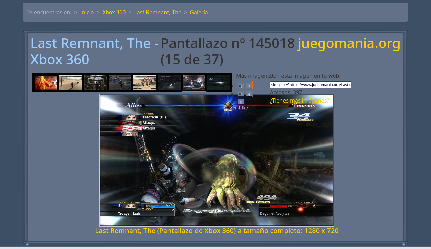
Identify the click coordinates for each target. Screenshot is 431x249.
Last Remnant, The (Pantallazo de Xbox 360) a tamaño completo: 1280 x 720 (216, 230)
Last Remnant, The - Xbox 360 (94, 51)
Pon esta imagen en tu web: (305, 76)
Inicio (87, 12)
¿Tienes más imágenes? (299, 100)
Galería (199, 12)
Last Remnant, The (157, 12)
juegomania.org (349, 43)
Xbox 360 (114, 12)
